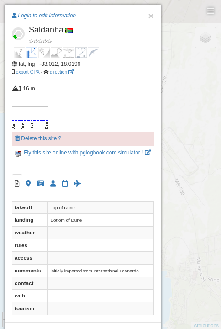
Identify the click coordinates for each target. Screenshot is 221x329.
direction (62, 71)
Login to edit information (44, 15)
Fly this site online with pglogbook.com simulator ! (83, 152)
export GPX (28, 71)
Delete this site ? (38, 138)
